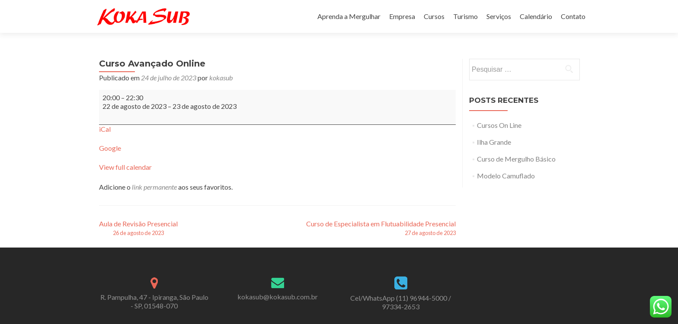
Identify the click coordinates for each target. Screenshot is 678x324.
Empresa (402, 16)
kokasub (221, 77)
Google (110, 148)
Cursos (434, 16)
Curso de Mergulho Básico (516, 159)
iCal (105, 129)
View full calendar (125, 167)
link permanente (154, 187)
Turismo (465, 16)
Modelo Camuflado (506, 176)
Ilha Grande (494, 142)
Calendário (536, 16)
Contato (573, 16)
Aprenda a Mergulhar (349, 16)
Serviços (498, 16)
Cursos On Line (499, 125)
